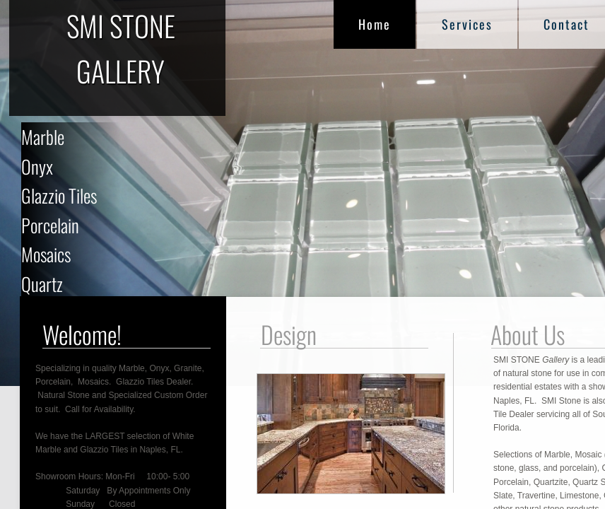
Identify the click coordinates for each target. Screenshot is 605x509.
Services (467, 24)
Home (374, 24)
